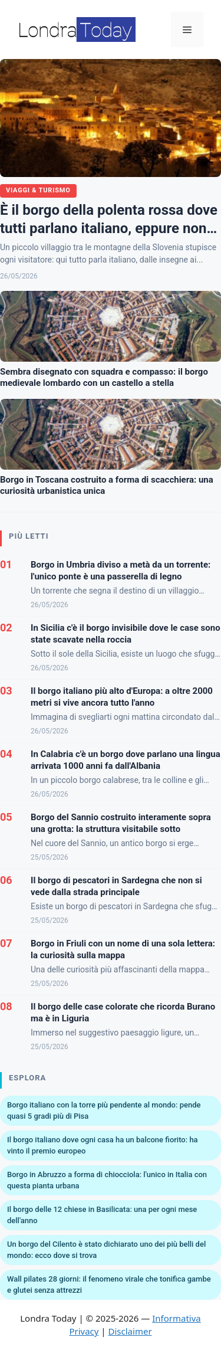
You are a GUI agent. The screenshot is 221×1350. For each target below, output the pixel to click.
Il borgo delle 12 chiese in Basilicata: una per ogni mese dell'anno (102, 1215)
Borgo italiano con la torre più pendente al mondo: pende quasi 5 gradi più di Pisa (103, 1110)
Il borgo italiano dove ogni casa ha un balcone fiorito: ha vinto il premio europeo (102, 1145)
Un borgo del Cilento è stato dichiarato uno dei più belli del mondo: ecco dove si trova (106, 1250)
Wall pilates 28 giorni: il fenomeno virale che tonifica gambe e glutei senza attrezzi (109, 1284)
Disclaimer (130, 1331)
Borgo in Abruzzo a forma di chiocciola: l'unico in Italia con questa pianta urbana (107, 1180)
